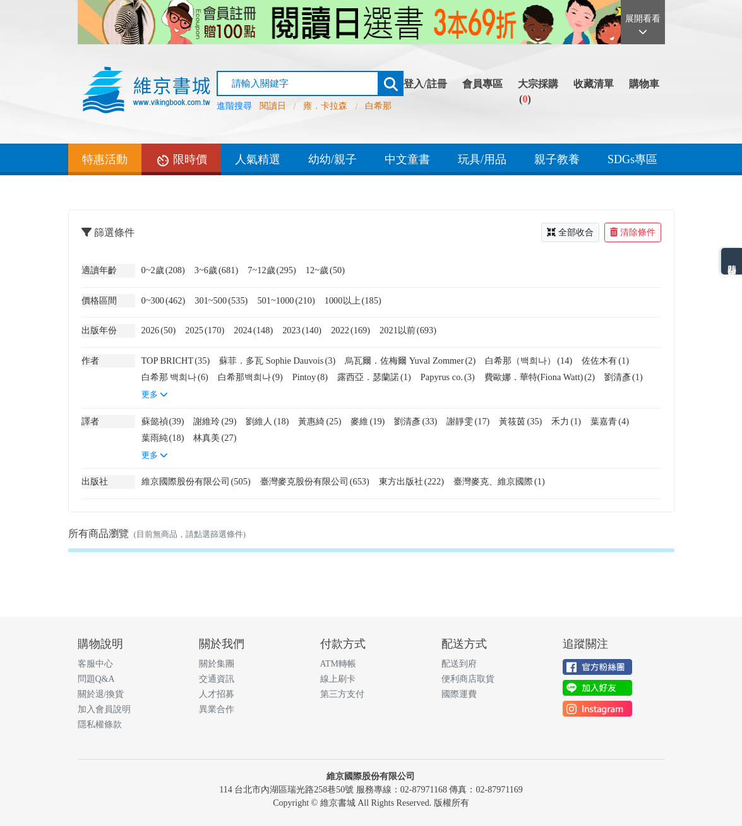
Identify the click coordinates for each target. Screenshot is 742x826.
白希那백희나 (250, 377)
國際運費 (459, 694)
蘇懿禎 (162, 421)
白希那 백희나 (174, 377)
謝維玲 (214, 421)
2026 (158, 330)
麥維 (367, 421)
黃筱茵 (520, 421)
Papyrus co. (448, 377)
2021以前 (408, 330)
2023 (301, 330)
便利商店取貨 (467, 679)
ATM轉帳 (338, 664)
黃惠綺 (319, 421)
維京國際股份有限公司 (196, 481)
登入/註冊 (425, 83)
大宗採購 (538, 83)
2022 (350, 330)
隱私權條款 (100, 724)
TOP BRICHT (175, 360)
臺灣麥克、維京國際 (499, 481)
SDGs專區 (632, 159)
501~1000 (285, 300)
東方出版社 (411, 481)
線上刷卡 (338, 679)
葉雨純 (162, 438)
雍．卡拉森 (325, 106)
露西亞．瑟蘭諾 (374, 377)
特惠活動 (105, 159)
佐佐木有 (605, 360)
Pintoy (310, 377)
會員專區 (482, 83)
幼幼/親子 (332, 159)
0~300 (163, 300)
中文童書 (407, 159)
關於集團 (216, 664)
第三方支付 (342, 694)
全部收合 (570, 232)
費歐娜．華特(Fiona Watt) (539, 377)
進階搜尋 (234, 106)
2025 (204, 330)
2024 (253, 330)
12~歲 (325, 270)
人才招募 (216, 694)
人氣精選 (257, 159)
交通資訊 (216, 679)
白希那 (378, 106)
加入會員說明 (104, 709)
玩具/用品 (482, 159)
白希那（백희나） (528, 360)
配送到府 (459, 664)
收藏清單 (593, 83)
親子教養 (557, 159)
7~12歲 (272, 270)
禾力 (566, 421)
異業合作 (216, 709)
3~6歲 (216, 270)
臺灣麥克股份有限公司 (314, 481)
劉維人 (267, 421)
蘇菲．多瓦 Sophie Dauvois (277, 360)
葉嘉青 (609, 421)
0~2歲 (163, 270)
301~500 (221, 300)
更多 (154, 394)
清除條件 (632, 232)
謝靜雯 (467, 421)
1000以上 (353, 300)
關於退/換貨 (101, 694)
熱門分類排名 (731, 261)
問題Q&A (96, 679)
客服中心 (95, 664)
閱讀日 (273, 106)
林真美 (214, 438)
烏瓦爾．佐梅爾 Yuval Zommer (410, 360)
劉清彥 (623, 377)
